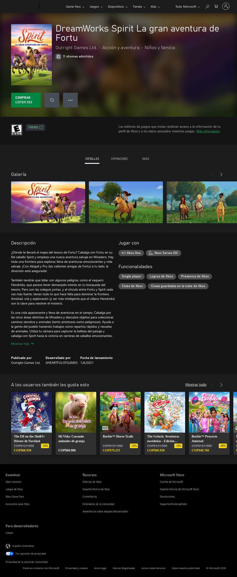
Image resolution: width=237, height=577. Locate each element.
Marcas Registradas (124, 568)
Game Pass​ (73, 6)
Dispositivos (116, 6)
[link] (31, 423)
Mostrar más (22, 343)
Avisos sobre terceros (153, 568)
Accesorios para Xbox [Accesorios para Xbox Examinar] (17, 503)
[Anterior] (212, 174)
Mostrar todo (195, 384)
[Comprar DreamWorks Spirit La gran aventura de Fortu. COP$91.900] (26, 100)
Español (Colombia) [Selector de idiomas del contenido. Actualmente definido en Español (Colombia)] (23, 545)
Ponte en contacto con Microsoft (41, 568)
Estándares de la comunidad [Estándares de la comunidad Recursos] (98, 503)
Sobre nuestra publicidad (186, 568)
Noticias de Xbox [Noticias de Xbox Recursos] (92, 481)
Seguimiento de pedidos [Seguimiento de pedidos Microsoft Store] (173, 503)
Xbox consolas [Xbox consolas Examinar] (13, 481)
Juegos (94, 6)
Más (153, 6)
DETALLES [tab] (92, 158)
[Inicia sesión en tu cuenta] (225, 6)
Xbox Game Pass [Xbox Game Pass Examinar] (15, 496)
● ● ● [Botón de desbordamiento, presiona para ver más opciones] (70, 100)
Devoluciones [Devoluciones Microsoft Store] (167, 496)
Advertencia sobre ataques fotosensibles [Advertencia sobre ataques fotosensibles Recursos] (105, 511)
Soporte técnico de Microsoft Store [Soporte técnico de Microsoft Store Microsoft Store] (179, 489)
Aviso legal (100, 568)
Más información (208, 131)
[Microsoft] (21, 6)
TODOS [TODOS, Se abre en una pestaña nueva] (35, 127)
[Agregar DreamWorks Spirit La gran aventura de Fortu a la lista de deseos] (51, 100)
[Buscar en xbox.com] (207, 6)
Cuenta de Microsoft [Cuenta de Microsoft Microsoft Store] (171, 481)
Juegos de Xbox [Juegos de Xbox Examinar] (14, 489)
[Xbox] (51, 6)
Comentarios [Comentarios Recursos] (90, 496)
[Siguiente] (221, 174)
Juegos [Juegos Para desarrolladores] (9, 532)
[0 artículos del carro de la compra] (216, 5)
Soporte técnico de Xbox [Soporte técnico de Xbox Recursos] (96, 489)
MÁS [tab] (145, 158)
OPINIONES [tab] (119, 158)
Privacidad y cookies (76, 568)
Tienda (137, 6)
